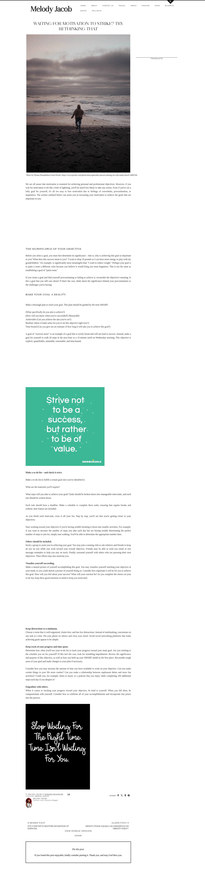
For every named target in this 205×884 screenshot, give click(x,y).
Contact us (108, 6)
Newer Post (53, 826)
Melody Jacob (51, 9)
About (94, 6)
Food (157, 6)
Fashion (146, 6)
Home (83, 6)
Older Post (103, 826)
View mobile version (78, 831)
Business (169, 6)
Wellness (97, 11)
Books (83, 11)
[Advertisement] (78, 224)
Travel (122, 6)
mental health (42, 796)
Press (134, 6)
